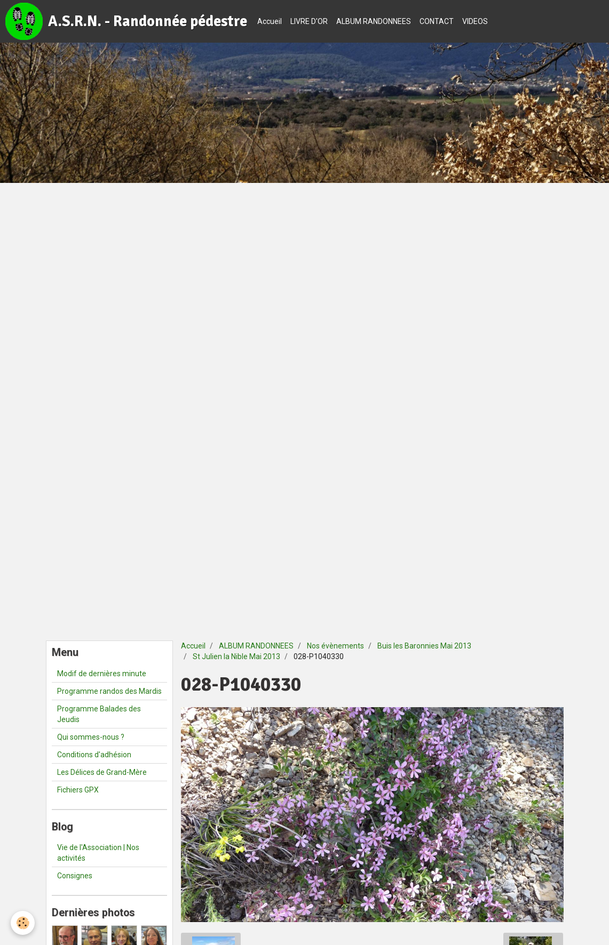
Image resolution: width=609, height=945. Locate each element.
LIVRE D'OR (309, 21)
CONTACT (437, 21)
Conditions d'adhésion (94, 754)
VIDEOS (475, 21)
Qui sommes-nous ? (90, 737)
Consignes (74, 875)
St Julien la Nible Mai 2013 (236, 656)
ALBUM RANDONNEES (373, 21)
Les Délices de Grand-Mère (102, 772)
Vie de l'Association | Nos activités (98, 852)
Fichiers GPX (78, 790)
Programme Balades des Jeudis (99, 714)
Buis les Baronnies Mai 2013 (424, 646)
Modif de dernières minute (101, 673)
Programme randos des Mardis (109, 691)
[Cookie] (23, 923)
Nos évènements (335, 646)
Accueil (269, 21)
